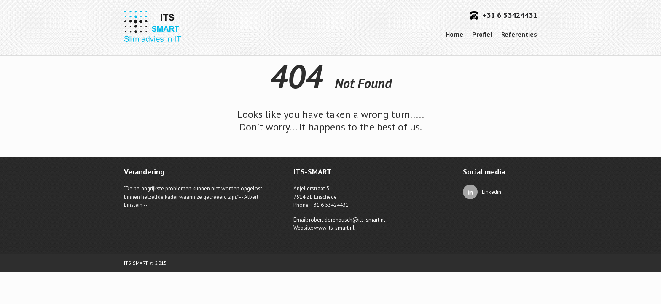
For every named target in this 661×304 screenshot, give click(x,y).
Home (454, 34)
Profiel (482, 34)
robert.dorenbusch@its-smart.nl (347, 219)
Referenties (519, 34)
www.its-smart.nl (334, 227)
